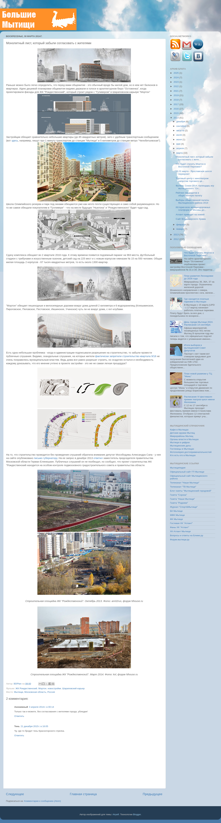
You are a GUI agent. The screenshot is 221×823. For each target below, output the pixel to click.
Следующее (15, 794)
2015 (176, 113)
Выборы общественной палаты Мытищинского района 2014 (192, 201)
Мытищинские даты (180, 445)
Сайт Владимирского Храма (191, 219)
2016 (176, 108)
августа (180, 130)
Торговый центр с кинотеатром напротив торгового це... (192, 179)
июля (179, 135)
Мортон (42, 688)
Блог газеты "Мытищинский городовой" (190, 491)
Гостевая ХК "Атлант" (181, 523)
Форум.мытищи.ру (179, 539)
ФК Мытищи (176, 519)
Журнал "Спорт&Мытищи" (184, 507)
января (180, 229)
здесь (15, 140)
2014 (176, 117)
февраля (181, 224)
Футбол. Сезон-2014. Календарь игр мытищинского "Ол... (195, 187)
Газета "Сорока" (178, 495)
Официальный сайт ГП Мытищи (187, 472)
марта (179, 153)
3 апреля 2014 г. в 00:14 (41, 707)
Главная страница (83, 794)
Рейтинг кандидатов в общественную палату (189, 194)
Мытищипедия (177, 467)
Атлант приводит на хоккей (190, 214)
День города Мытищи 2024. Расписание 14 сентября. (198, 323)
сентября (181, 126)
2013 (176, 234)
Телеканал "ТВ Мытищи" (183, 486)
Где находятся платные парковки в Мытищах (196, 300)
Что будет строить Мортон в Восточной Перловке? (191, 165)
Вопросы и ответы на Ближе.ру (186, 535)
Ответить (19, 716)
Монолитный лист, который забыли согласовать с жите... (194, 158)
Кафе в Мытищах (179, 429)
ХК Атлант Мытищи (180, 531)
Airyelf (116, 814)
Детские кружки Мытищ (182, 433)
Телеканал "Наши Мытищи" (184, 482)
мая (178, 144)
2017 (176, 104)
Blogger (137, 814)
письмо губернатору (45, 458)
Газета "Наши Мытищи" (182, 499)
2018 (176, 99)
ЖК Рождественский (26, 688)
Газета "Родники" (179, 503)
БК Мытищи (176, 511)
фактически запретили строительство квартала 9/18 (125, 356)
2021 (176, 91)
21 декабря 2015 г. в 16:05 (34, 726)
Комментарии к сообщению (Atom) (42, 801)
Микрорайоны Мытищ (181, 436)
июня (179, 139)
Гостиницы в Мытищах (182, 449)
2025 (176, 73)
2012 (176, 239)
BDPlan (18, 683)
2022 (176, 86)
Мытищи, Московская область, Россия (34, 692)
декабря (181, 121)
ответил (98, 458)
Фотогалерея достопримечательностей (190, 452)
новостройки (54, 688)
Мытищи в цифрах (180, 442)
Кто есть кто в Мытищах (183, 455)
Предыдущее (152, 794)
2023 (176, 82)
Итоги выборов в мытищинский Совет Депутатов (195, 348)
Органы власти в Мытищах (184, 439)
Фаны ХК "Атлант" (179, 527)
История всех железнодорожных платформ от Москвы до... (193, 208)
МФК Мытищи (177, 515)
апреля (180, 148)
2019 (176, 95)
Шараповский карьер (73, 688)
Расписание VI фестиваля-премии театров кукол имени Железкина (199, 399)
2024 (176, 77)
